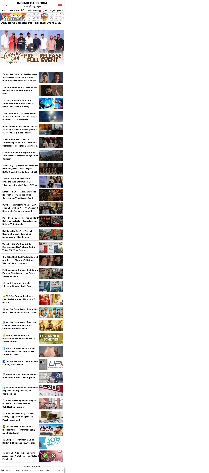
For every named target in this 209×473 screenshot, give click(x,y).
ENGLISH (14, 10)
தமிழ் (46, 10)
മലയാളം (37, 10)
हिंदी (22, 10)
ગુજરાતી (60, 10)
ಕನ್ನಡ (52, 10)
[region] (21, 16)
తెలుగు (5, 11)
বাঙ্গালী (28, 10)
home (2, 469)
